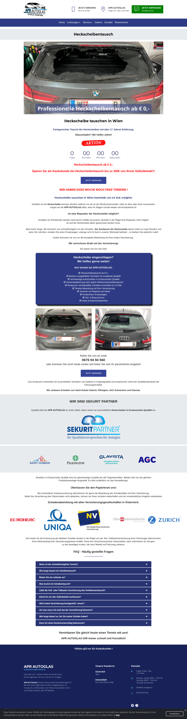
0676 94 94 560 (142, 693)
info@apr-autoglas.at (144, 687)
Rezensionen (121, 22)
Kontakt (108, 22)
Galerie (98, 22)
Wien (97, 674)
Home (62, 22)
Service (88, 22)
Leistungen (74, 22)
